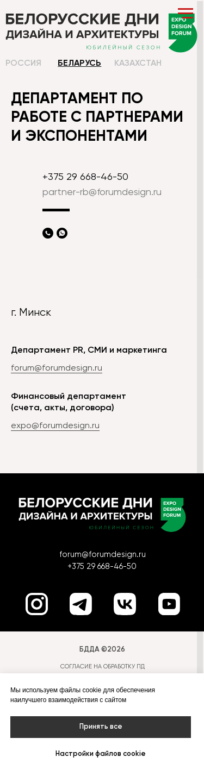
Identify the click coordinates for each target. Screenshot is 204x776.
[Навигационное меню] (185, 13)
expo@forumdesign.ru (55, 426)
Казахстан (138, 63)
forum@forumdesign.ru (56, 368)
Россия (23, 63)
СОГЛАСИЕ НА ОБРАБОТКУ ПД (102, 666)
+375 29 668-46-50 (85, 177)
